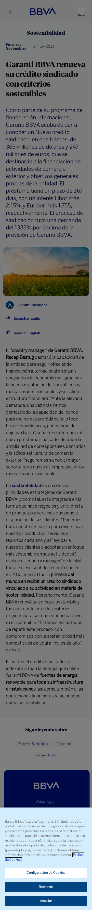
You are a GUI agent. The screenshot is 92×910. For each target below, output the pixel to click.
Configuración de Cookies (45, 873)
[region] (46, 859)
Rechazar (46, 887)
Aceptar (46, 901)
